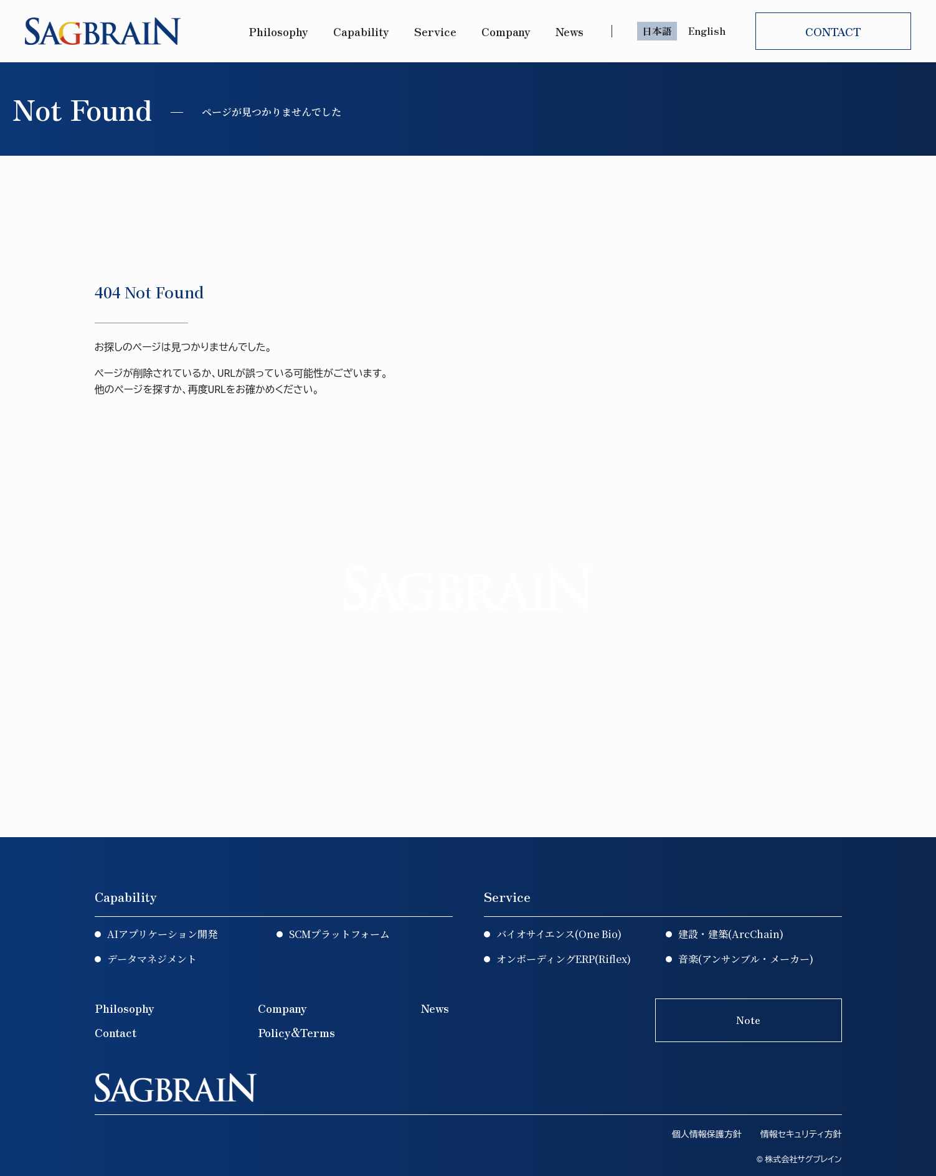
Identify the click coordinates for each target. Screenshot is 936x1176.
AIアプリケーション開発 (162, 934)
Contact (115, 1032)
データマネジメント (152, 959)
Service (435, 31)
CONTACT (833, 31)
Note (748, 1019)
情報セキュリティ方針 (801, 1134)
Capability (361, 31)
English (707, 30)
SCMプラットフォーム (339, 934)
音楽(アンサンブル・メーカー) (745, 959)
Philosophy (278, 31)
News (571, 31)
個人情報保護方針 (707, 1134)
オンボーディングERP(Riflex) (563, 959)
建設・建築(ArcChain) (730, 934)
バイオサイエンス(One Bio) (559, 934)
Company (506, 31)
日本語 (657, 30)
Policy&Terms (296, 1032)
